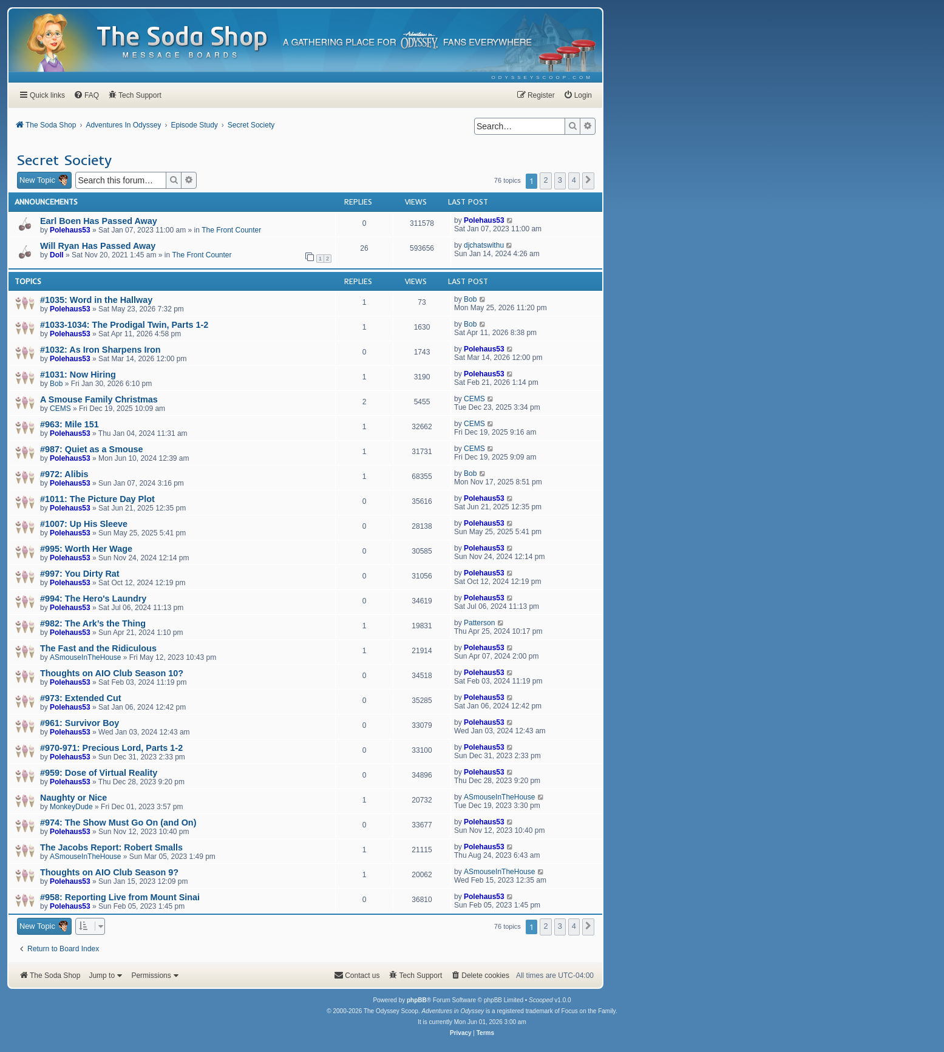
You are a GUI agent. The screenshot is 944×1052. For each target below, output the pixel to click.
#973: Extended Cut (80, 698)
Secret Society (64, 160)
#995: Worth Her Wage (86, 549)
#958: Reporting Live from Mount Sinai (120, 897)
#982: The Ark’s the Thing (93, 623)
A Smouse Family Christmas (99, 399)
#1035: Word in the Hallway (96, 300)
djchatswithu (484, 245)
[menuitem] (542, 77)
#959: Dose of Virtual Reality (98, 773)
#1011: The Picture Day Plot (97, 499)
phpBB (417, 1000)
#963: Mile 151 (69, 424)
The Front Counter (231, 230)
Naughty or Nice (73, 798)
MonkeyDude (71, 807)
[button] (588, 180)
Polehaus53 (70, 230)
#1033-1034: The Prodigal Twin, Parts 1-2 (124, 325)
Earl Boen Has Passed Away (98, 221)
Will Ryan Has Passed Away (97, 246)
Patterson (479, 623)
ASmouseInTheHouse (85, 657)
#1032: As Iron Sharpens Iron (100, 350)
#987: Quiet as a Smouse (91, 449)
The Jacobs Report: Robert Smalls (111, 847)
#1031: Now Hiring (78, 374)
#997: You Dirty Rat (80, 574)
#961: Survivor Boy (79, 723)
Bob (470, 299)
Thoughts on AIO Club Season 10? (111, 673)
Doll (57, 255)
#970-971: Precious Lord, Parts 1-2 (111, 748)
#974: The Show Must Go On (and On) (118, 822)
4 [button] (574, 180)
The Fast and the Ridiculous (98, 648)
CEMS (60, 408)
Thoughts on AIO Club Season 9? (109, 872)
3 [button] (560, 180)
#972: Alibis (64, 474)
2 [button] (545, 180)
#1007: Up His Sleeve (83, 524)
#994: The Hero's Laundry (93, 598)
